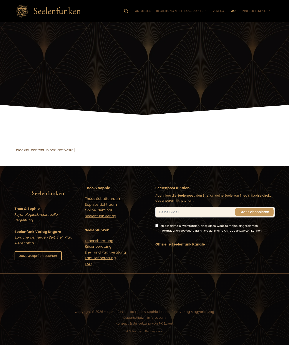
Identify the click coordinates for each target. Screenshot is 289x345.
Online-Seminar (98, 210)
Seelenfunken (57, 11)
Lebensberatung (99, 240)
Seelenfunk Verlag (100, 216)
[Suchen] (126, 11)
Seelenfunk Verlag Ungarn (38, 231)
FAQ (232, 11)
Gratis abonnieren (254, 212)
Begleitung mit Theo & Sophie (182, 10)
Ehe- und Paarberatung (105, 252)
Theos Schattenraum (103, 198)
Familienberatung (100, 257)
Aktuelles (143, 11)
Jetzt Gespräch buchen (38, 255)
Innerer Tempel (256, 10)
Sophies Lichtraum (101, 204)
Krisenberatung (98, 246)
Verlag (218, 11)
